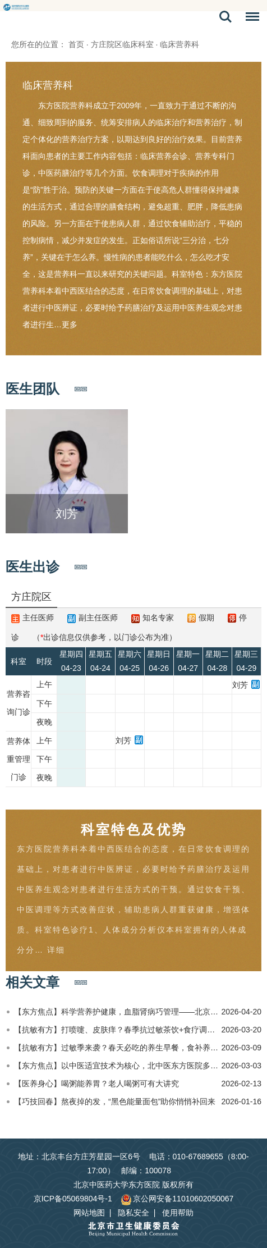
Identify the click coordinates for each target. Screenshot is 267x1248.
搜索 (225, 16)
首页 (76, 44)
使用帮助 (178, 1212)
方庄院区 (31, 596)
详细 (56, 949)
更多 (69, 324)
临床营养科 (47, 85)
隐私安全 (133, 1212)
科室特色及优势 (134, 829)
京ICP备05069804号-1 (73, 1198)
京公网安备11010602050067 (177, 1198)
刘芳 (240, 684)
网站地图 (89, 1212)
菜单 (249, 18)
